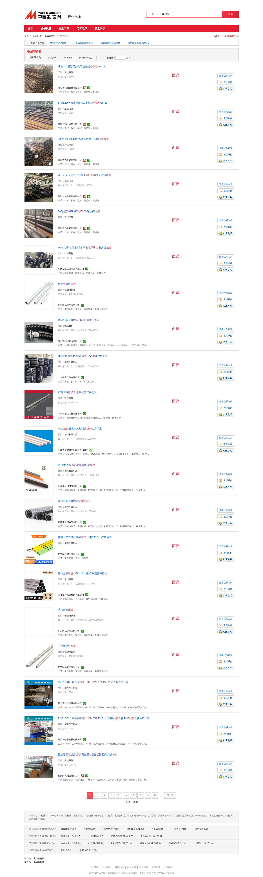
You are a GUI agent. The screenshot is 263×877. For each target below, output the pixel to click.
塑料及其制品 (70, 362)
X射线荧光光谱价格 (83, 42)
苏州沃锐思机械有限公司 (70, 703)
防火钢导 (65, 609)
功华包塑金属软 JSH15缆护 (78, 319)
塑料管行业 (66, 850)
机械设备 (46, 28)
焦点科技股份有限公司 (116, 872)
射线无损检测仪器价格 (139, 42)
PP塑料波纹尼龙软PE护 (76, 464)
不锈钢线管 (89, 828)
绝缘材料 (68, 325)
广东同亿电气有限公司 (69, 305)
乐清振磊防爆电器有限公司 (71, 268)
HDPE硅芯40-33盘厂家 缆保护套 (83, 356)
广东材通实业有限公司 (69, 554)
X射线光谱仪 (158, 828)
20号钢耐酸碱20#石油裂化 (79, 211)
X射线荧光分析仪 (110, 828)
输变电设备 (69, 289)
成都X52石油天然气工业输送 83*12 (81, 66)
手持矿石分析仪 (179, 828)
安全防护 (100, 28)
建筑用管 (68, 72)
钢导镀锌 (67, 283)
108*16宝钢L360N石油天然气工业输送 (83, 138)
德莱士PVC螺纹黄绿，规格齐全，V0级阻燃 (85, 537)
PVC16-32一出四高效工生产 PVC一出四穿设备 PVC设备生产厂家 (104, 718)
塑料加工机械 (70, 688)
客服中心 (119, 867)
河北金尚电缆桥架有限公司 (71, 594)
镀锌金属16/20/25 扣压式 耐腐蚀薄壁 (82, 573)
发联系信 (225, 82)
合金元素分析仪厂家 (70, 843)
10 (155, 795)
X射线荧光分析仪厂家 (121, 843)
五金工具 (64, 28)
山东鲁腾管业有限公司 (69, 377)
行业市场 (74, 17)
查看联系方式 (225, 75)
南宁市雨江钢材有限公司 (70, 413)
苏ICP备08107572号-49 (162, 872)
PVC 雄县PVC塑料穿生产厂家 (80, 428)
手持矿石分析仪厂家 (203, 843)
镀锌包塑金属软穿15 (74, 500)
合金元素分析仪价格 (110, 42)
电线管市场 (49, 35)
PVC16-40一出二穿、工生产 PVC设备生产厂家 (93, 681)
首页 (30, 28)
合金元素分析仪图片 (70, 835)
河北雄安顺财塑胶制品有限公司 (73, 449)
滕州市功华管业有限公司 (70, 341)
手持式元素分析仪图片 (151, 835)
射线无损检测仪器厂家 (150, 843)
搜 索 (230, 14)
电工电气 (82, 28)
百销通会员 (34, 57)
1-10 (128, 802)
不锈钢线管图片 (95, 835)
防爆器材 (68, 253)
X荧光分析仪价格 (58, 42)
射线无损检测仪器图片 (122, 835)
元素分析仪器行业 (88, 850)
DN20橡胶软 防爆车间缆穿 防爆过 (84, 247)
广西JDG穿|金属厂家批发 (77, 392)
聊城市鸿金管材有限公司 (70, 87)
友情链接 (168, 867)
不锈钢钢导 (67, 645)
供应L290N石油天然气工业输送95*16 (82, 102)
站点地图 (131, 867)
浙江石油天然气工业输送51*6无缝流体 (84, 174)
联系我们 (107, 867)
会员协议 (156, 867)
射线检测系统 (201, 828)
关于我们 (95, 867)
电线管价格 (39, 858)
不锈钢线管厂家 (95, 843)
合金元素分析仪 (68, 828)
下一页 (170, 795)
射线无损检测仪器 (135, 828)
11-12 (135, 802)
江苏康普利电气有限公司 (70, 486)
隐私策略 (143, 867)
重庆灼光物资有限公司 (69, 775)
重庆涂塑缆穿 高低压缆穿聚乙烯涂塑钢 (87, 754)
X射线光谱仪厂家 (177, 843)
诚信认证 (50, 57)
